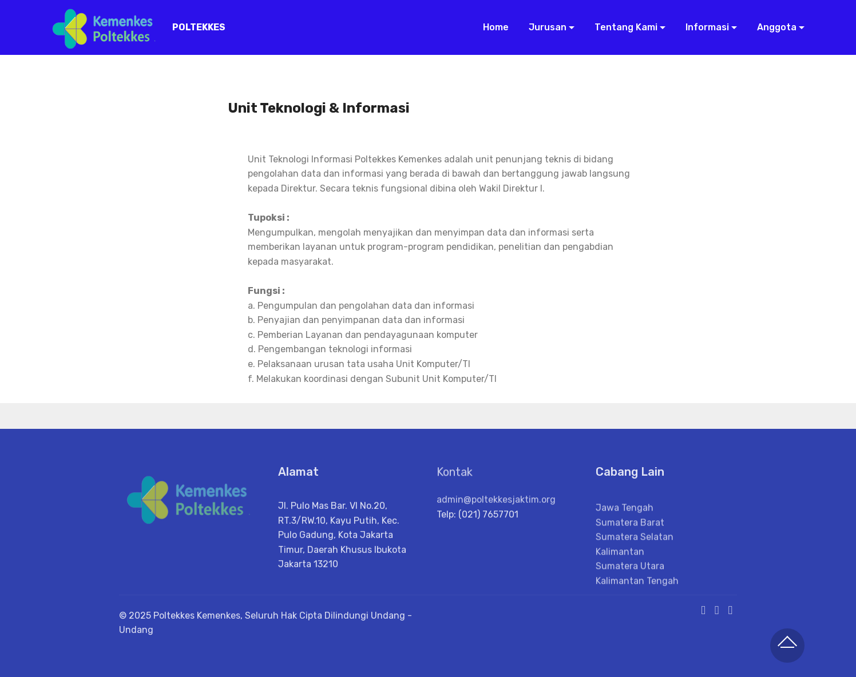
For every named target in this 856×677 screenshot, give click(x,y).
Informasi (706, 27)
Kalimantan (620, 574)
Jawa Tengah (624, 530)
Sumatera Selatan (634, 559)
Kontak (455, 477)
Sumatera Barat (630, 544)
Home (495, 27)
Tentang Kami (624, 27)
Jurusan (546, 27)
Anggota (775, 27)
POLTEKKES (198, 27)
